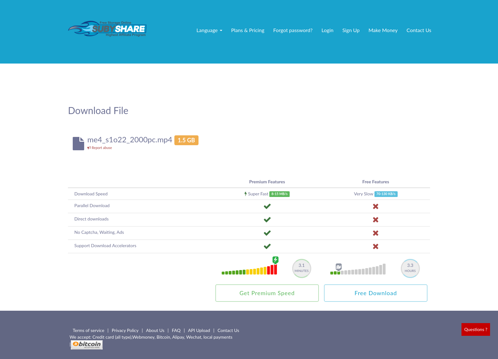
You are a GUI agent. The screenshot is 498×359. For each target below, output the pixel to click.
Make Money (383, 30)
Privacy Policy (125, 330)
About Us (155, 330)
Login (327, 30)
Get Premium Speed (267, 292)
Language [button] (209, 30)
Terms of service (88, 330)
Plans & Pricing (248, 30)
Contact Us (419, 30)
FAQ (176, 330)
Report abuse (99, 148)
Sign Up (351, 30)
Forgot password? (293, 30)
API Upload (199, 330)
